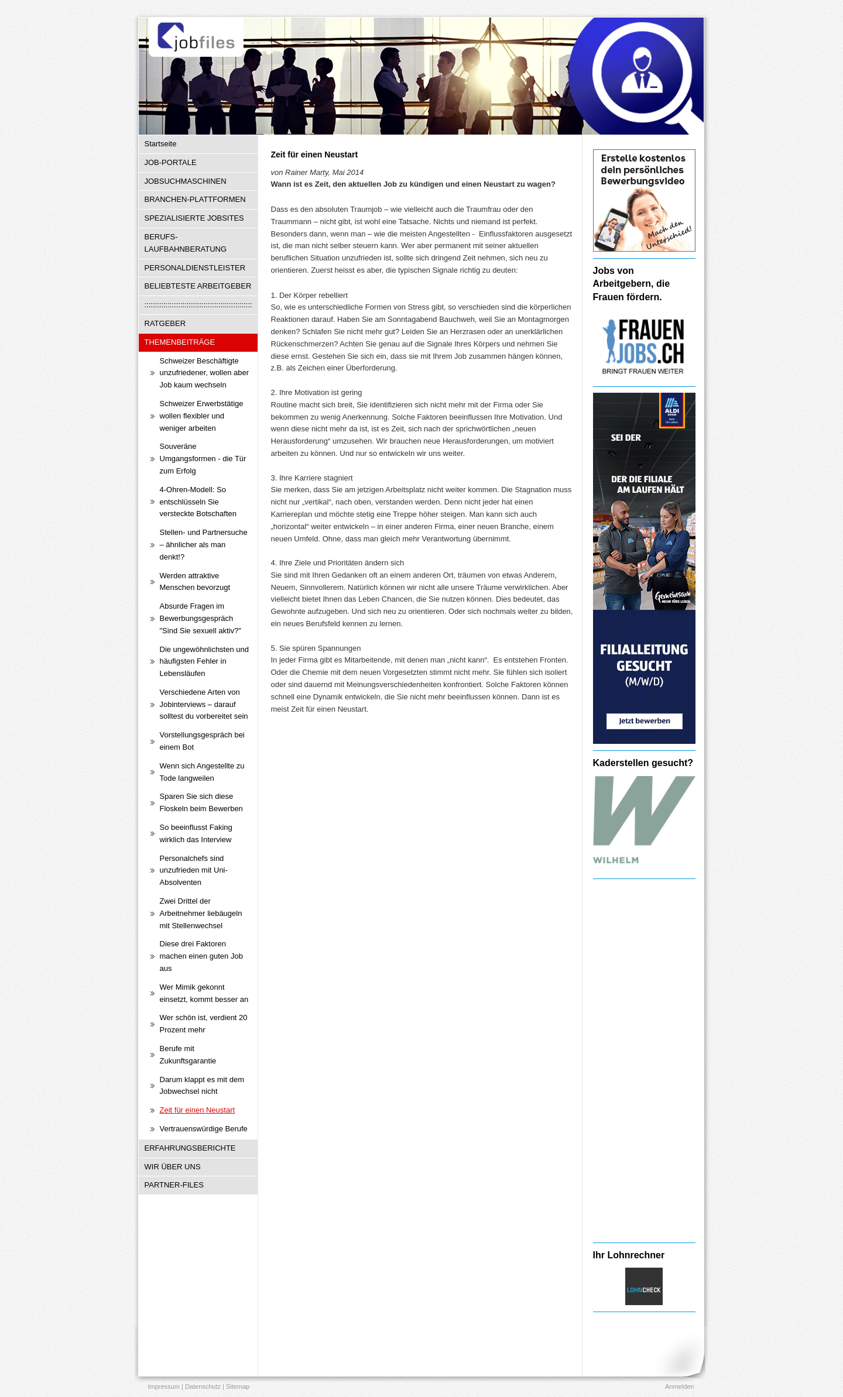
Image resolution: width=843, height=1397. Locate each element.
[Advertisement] (644, 1060)
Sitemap (237, 1386)
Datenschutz (203, 1386)
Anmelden (679, 1386)
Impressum (164, 1386)
